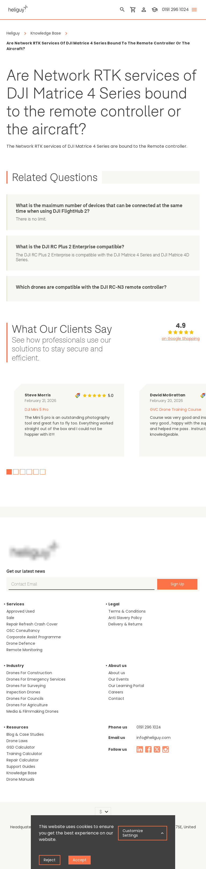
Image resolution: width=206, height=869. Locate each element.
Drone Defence (20, 643)
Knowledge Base (21, 773)
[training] (154, 9)
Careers (115, 692)
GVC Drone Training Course (175, 409)
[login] (143, 9)
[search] (122, 9)
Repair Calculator (22, 760)
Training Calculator (24, 753)
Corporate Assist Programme (33, 637)
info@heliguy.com (154, 737)
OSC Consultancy (23, 630)
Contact (116, 698)
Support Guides (20, 766)
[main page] (17, 8)
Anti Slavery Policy (125, 617)
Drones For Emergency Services (35, 679)
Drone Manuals (20, 779)
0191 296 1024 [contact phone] (175, 9)
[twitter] (157, 749)
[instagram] (165, 749)
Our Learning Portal (126, 685)
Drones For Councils (24, 698)
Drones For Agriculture (27, 705)
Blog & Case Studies (25, 734)
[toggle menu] (194, 9)
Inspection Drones (23, 692)
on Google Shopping (181, 338)
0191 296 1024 (149, 727)
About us (116, 673)
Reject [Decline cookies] (50, 860)
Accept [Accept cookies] (79, 860)
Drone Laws (17, 740)
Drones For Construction (29, 673)
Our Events (118, 679)
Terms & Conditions (127, 611)
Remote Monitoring (24, 649)
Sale (10, 617)
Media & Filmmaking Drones (32, 711)
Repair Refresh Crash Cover (32, 624)
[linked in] (140, 749)
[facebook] (148, 749)
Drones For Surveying (26, 685)
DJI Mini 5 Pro (37, 409)
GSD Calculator (20, 747)
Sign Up (177, 584)
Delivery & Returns (125, 624)
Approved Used (20, 611)
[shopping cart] (133, 9)
